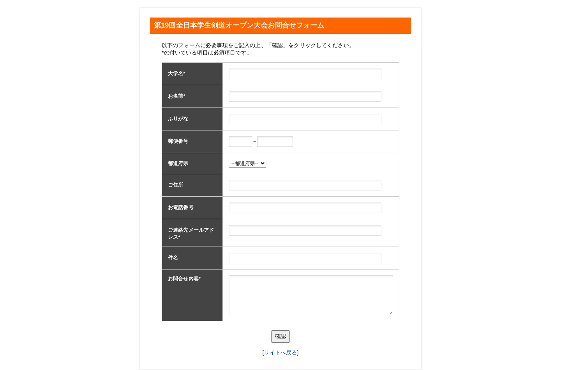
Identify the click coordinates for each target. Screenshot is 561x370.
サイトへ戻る (280, 352)
